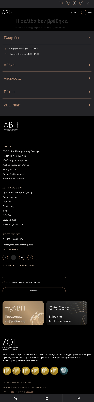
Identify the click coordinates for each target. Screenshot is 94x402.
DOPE (12, 392)
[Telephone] (15, 398)
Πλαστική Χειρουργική (14, 156)
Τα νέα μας (8, 206)
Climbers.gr (29, 392)
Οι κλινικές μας (10, 197)
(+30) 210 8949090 (14, 239)
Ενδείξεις (7, 215)
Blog (5, 210)
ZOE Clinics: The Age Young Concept (21, 151)
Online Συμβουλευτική (14, 174)
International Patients (13, 178)
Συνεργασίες (9, 220)
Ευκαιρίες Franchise (13, 224)
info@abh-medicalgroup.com (19, 244)
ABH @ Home (9, 169)
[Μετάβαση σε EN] (70, 12)
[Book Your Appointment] (47, 398)
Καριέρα (7, 201)
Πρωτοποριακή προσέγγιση (17, 192)
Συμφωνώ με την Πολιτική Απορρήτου (23, 282)
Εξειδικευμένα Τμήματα (15, 160)
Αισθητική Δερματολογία (16, 165)
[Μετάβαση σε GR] (75, 12)
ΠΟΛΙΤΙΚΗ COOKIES (25, 382)
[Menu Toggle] (90, 12)
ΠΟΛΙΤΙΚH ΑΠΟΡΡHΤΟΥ (10, 382)
